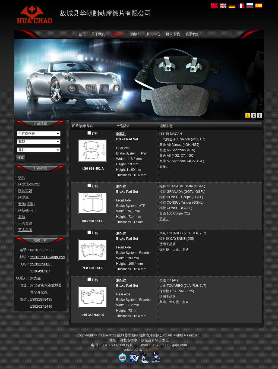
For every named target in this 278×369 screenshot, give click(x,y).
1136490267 (40, 271)
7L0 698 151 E (93, 268)
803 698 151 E (92, 221)
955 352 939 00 (92, 315)
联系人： (23, 278)
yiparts (149, 350)
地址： (25, 285)
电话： (25, 250)
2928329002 (40, 264)
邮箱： (25, 257)
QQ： (25, 264)
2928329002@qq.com (48, 257)
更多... (164, 166)
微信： (25, 299)
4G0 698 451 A (93, 169)
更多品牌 (25, 230)
